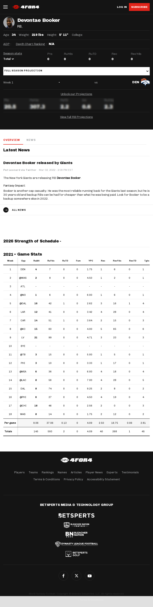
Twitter (76, 576)
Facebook (63, 576)
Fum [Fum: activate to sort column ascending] (78, 260)
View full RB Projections (76, 117)
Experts (112, 472)
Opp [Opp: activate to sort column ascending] (23, 260)
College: (77, 35)
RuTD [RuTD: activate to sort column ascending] (65, 260)
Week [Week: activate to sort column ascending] (10, 260)
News (31, 140)
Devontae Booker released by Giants (37, 163)
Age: (6, 35)
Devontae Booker (69, 178)
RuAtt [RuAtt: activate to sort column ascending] (36, 260)
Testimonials (130, 472)
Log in (122, 7)
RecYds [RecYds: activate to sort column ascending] (117, 260)
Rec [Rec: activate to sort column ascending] (103, 260)
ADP (6, 44)
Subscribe (139, 7)
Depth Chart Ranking (30, 44)
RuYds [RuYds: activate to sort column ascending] (50, 260)
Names (62, 472)
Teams (33, 472)
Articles (76, 472)
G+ (90, 576)
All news (19, 210)
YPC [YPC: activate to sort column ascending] (91, 260)
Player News (94, 472)
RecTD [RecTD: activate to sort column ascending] (132, 260)
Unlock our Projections (76, 94)
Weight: (24, 35)
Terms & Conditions (46, 479)
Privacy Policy (73, 479)
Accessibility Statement (103, 479)
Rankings (48, 472)
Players (19, 472)
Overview (11, 140)
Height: (52, 35)
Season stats (12, 53)
